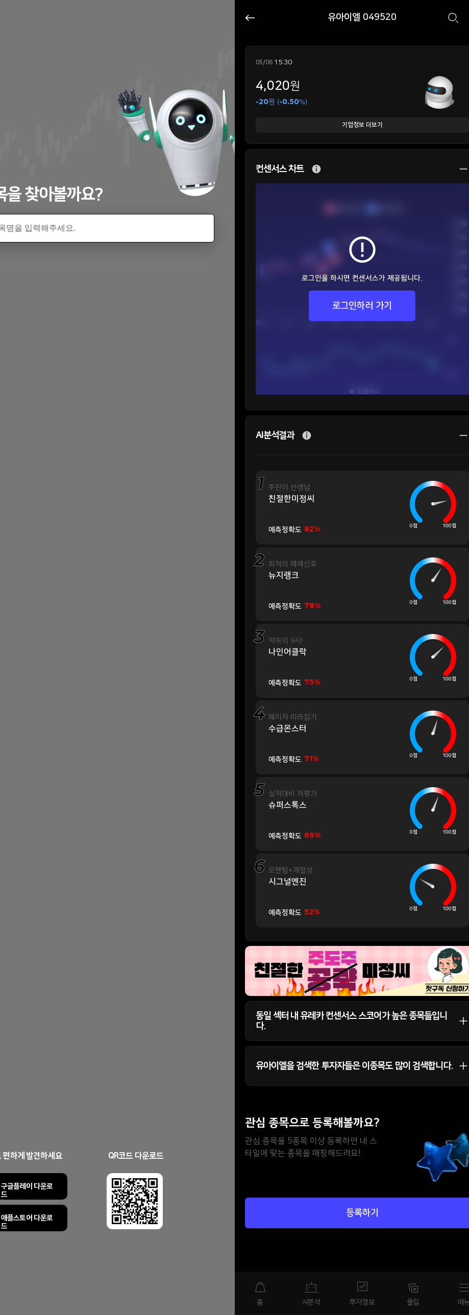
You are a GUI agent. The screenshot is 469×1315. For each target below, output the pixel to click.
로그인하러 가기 (362, 306)
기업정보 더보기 (362, 124)
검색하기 (453, 18)
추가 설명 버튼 (316, 169)
